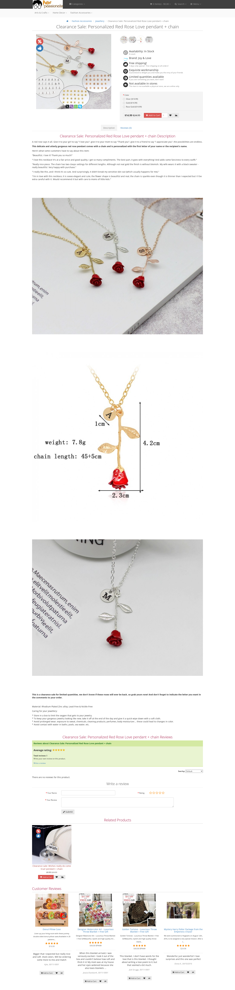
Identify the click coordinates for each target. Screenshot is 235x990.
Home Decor (60, 12)
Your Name (52, 793)
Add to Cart (152, 115)
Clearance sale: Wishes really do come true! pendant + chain (52, 867)
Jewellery (99, 21)
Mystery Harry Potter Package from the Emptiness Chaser (183, 930)
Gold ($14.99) (130, 103)
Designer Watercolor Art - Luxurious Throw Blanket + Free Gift (96, 930)
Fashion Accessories (81, 12)
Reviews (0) (126, 127)
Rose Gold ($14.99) (132, 106)
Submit (68, 811)
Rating (141, 793)
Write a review (40, 763)
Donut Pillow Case (52, 929)
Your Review (52, 800)
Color (127, 95)
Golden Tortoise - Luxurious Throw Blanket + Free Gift (139, 930)
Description (109, 127)
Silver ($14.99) (130, 99)
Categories (77, 4)
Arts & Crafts (42, 12)
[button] (160, 4)
